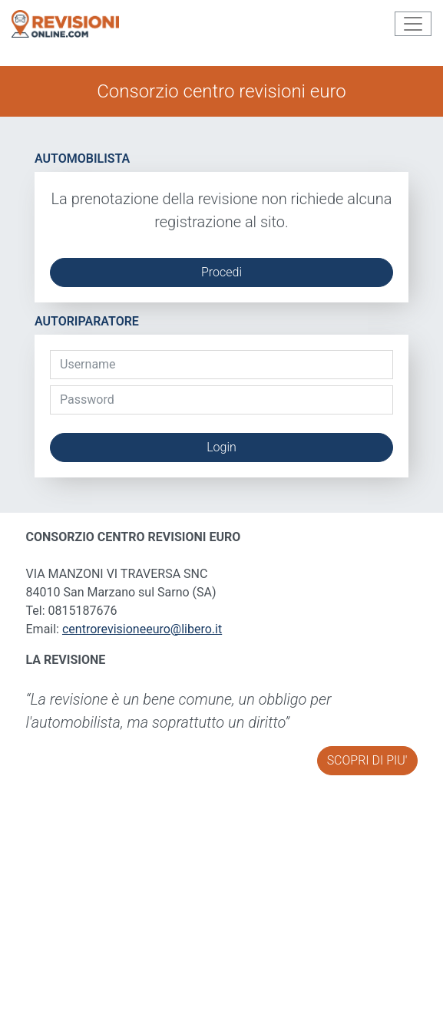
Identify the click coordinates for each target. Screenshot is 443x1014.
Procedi (221, 272)
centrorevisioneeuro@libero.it (142, 629)
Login (221, 447)
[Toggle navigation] (413, 24)
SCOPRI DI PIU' (367, 760)
